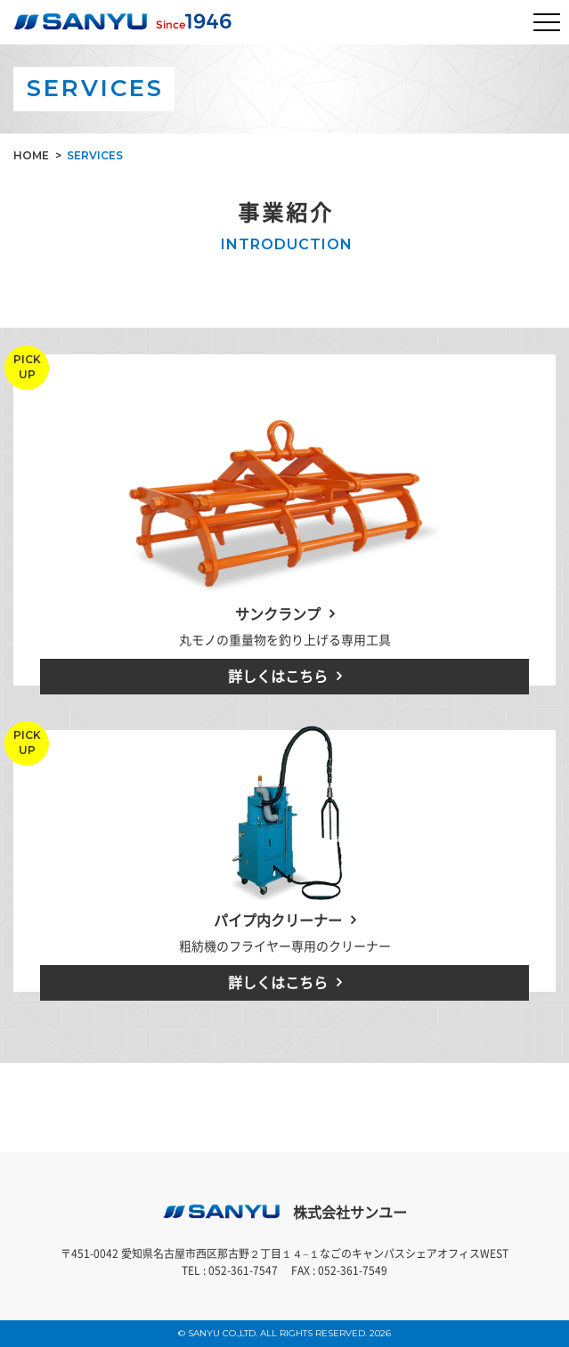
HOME (31, 155)
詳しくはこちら (278, 675)
